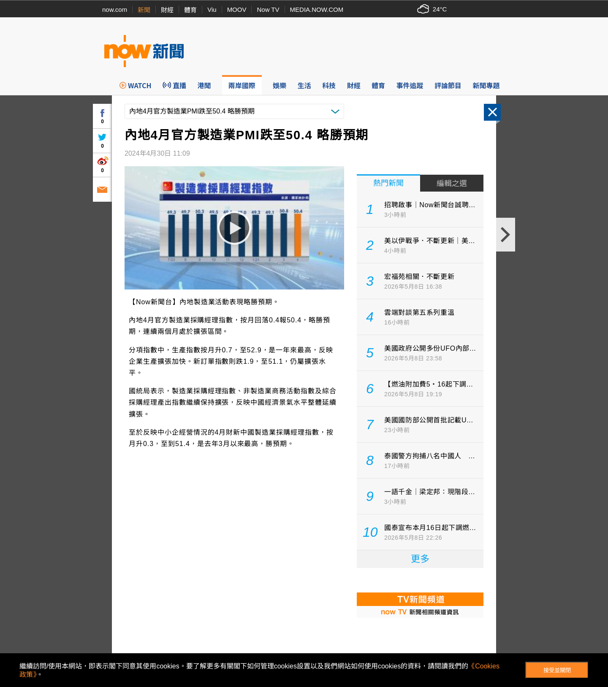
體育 (190, 10)
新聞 (144, 10)
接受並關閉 (557, 670)
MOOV (237, 9)
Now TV (268, 9)
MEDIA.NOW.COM (317, 9)
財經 (167, 10)
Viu (211, 9)
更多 (420, 559)
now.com (114, 9)
